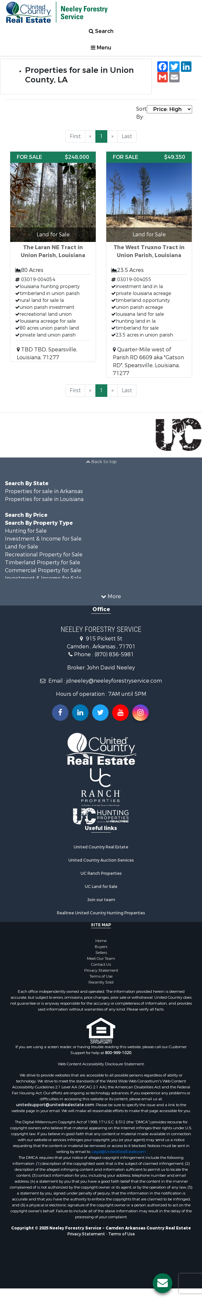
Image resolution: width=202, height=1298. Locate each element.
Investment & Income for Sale (43, 538)
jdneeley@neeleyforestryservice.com (114, 680)
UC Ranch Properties (101, 873)
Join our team (101, 899)
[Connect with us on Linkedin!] (80, 712)
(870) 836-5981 (114, 654)
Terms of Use (101, 976)
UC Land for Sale (101, 886)
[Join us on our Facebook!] (60, 712)
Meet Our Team (101, 958)
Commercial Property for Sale (43, 570)
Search (101, 31)
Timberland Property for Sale (42, 562)
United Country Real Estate (101, 847)
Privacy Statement (101, 970)
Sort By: (141, 112)
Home (101, 940)
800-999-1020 (118, 1052)
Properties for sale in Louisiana (44, 499)
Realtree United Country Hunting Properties (101, 913)
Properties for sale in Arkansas (44, 491)
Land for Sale (21, 546)
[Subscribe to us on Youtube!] (120, 712)
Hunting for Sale (26, 530)
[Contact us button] (162, 1283)
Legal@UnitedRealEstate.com (119, 1151)
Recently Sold (101, 982)
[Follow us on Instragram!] (140, 712)
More (111, 596)
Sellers (101, 952)
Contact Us (101, 964)
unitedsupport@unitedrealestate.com (55, 1104)
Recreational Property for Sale (44, 554)
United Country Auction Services (101, 860)
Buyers (101, 946)
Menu (101, 47)
